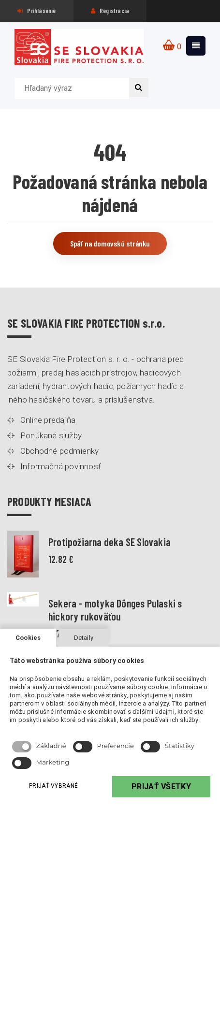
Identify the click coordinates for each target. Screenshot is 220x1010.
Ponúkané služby (51, 435)
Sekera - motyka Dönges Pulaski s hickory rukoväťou (115, 609)
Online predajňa (47, 420)
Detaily (83, 637)
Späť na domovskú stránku (110, 243)
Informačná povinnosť (60, 466)
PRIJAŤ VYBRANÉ (53, 785)
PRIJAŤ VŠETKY (161, 786)
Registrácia (110, 10)
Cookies (28, 637)
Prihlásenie (36, 10)
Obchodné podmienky (59, 451)
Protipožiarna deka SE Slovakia (109, 541)
